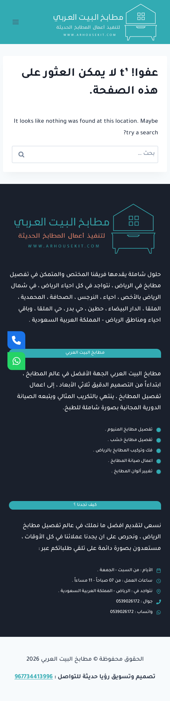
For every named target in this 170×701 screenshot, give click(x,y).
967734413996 (34, 677)
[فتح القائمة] (16, 22)
